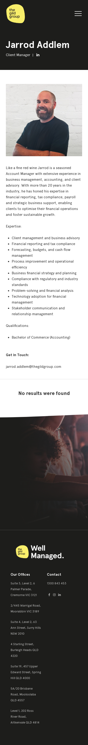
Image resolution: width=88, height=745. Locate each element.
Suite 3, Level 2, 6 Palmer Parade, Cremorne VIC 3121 (24, 589)
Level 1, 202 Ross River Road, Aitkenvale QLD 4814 (25, 716)
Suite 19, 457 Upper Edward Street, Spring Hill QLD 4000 (26, 672)
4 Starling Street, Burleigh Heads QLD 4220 (24, 650)
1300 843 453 (56, 583)
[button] (78, 14)
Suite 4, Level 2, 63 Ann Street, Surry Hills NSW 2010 (26, 627)
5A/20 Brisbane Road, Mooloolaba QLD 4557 (23, 694)
